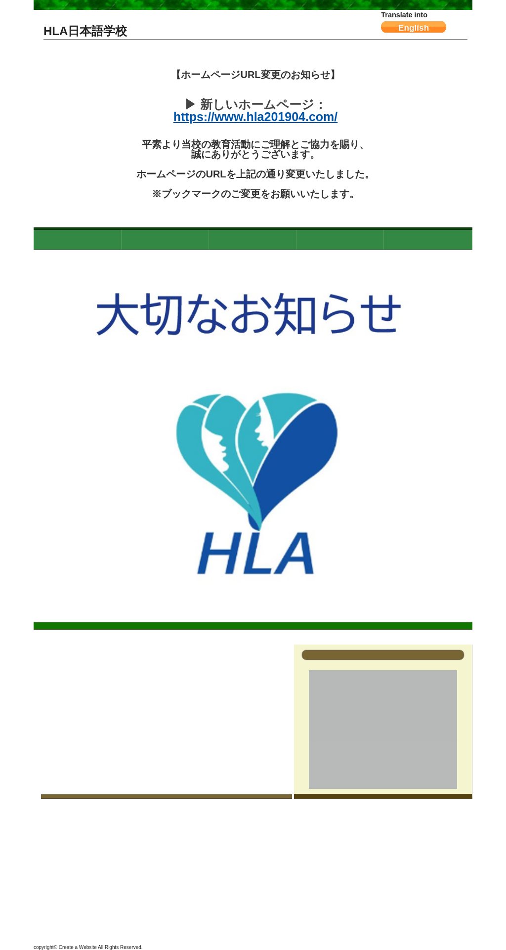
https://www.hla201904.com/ (255, 117)
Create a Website (78, 947)
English (413, 28)
